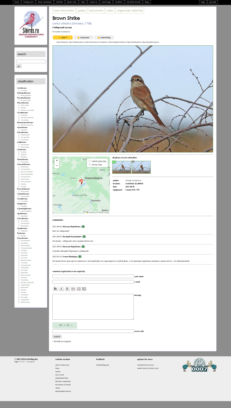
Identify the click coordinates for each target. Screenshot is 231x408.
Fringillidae (25, 300)
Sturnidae (24, 255)
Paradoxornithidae (27, 282)
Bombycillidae (26, 260)
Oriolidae (24, 253)
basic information (64, 10)
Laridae (23, 184)
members (118, 2)
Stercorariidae (26, 181)
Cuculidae (24, 201)
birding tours (28, 2)
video (83, 2)
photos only (71, 2)
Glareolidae (25, 179)
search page (106, 2)
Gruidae (23, 152)
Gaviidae (24, 90)
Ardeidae (24, 115)
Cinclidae (24, 263)
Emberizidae (25, 302)
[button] (81, 182)
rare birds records (133, 2)
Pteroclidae (25, 191)
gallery (82, 10)
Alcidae (23, 186)
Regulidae (24, 272)
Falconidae (25, 140)
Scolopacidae (25, 177)
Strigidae (24, 206)
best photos (96, 10)
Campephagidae (26, 248)
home (17, 2)
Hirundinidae (25, 240)
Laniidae (24, 250)
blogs (147, 2)
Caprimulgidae (26, 211)
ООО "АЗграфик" (27, 366)
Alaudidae (24, 243)
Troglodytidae (26, 265)
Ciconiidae (25, 120)
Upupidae (24, 231)
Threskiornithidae (27, 117)
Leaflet (90, 212)
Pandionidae (25, 135)
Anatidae (24, 130)
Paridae (23, 290)
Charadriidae (25, 169)
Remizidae (24, 287)
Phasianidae (25, 147)
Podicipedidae (26, 95)
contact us (93, 2)
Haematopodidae (27, 174)
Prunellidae (25, 268)
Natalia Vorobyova (62, 32)
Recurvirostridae (27, 172)
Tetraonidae (25, 145)
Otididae (24, 157)
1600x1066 (130, 10)
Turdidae (24, 277)
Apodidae (24, 216)
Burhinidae (25, 167)
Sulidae (23, 108)
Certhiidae (24, 295)
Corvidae (24, 258)
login (203, 2)
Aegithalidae (25, 285)
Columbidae (25, 196)
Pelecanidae (25, 105)
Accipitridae (25, 137)
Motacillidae (25, 245)
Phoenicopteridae (27, 125)
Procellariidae (26, 100)
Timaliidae (24, 280)
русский (212, 2)
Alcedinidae (25, 223)
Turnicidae (24, 162)
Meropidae (25, 226)
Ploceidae (24, 297)
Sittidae (23, 292)
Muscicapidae (26, 275)
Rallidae (24, 154)
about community (45, 2)
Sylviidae (24, 270)
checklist (59, 2)
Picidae (23, 236)
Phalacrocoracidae (27, 110)
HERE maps (103, 212)
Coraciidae (25, 221)
